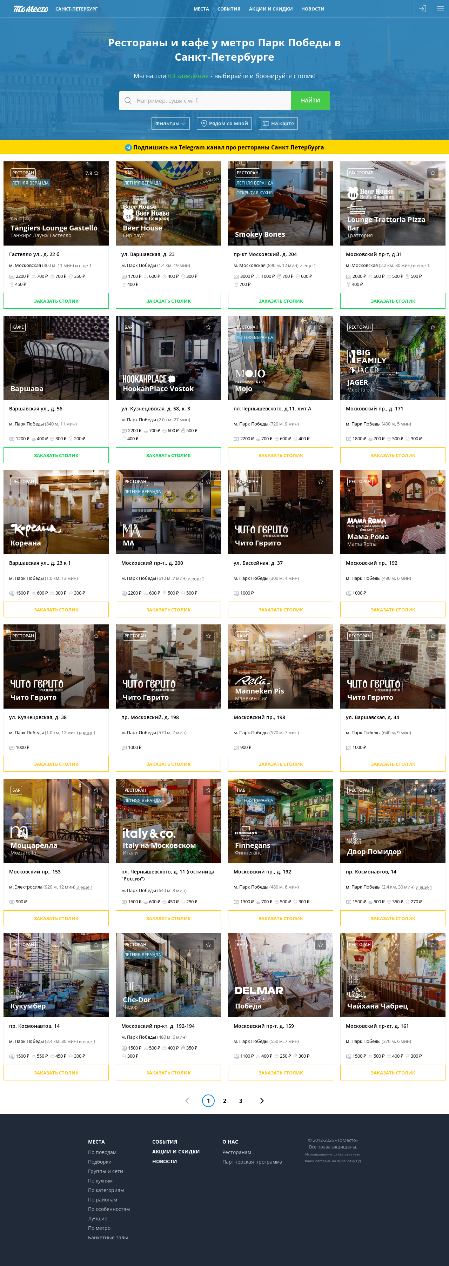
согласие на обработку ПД (338, 1160)
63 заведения (188, 76)
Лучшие (97, 1218)
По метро (99, 1228)
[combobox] (224, 100)
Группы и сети (105, 1171)
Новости (164, 1161)
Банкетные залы (108, 1237)
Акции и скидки (176, 1151)
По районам (102, 1199)
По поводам (102, 1152)
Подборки (100, 1161)
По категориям (106, 1190)
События (164, 1141)
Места (96, 1141)
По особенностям (109, 1209)
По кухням (100, 1180)
